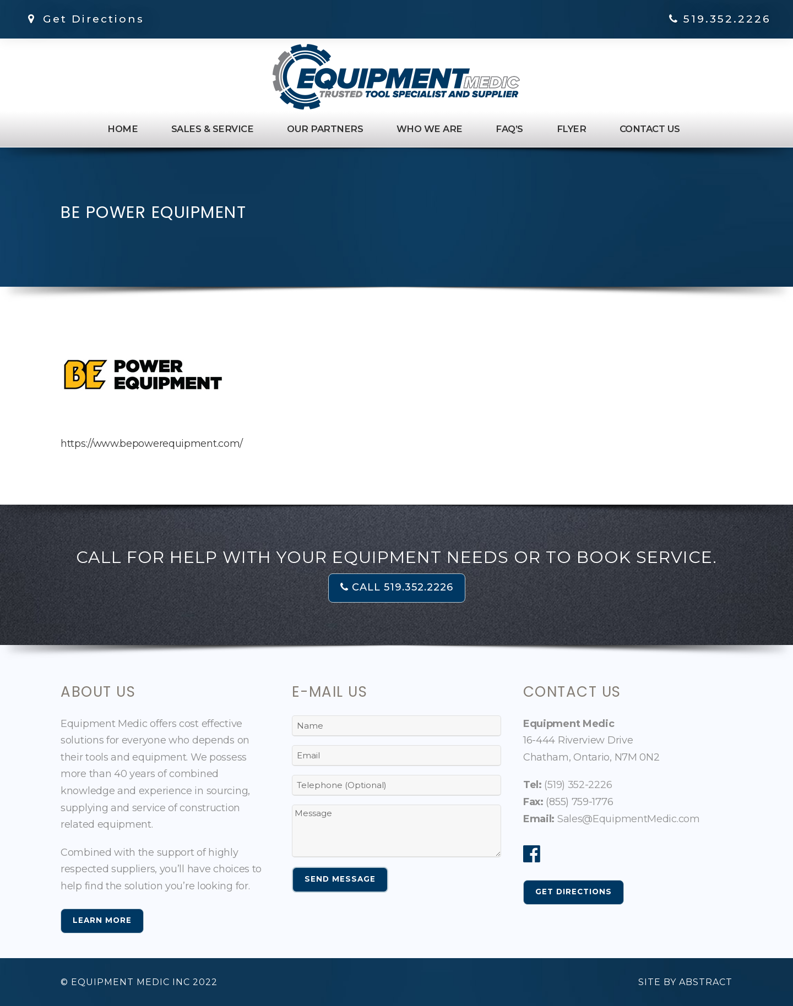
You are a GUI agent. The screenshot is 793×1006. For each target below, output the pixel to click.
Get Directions (84, 19)
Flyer (571, 128)
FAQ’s (509, 128)
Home (122, 128)
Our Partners (325, 128)
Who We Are (430, 128)
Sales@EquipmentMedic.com (628, 819)
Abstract (705, 982)
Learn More (102, 920)
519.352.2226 (727, 19)
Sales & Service (212, 128)
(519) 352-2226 (578, 785)
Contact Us (650, 128)
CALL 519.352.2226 (396, 587)
